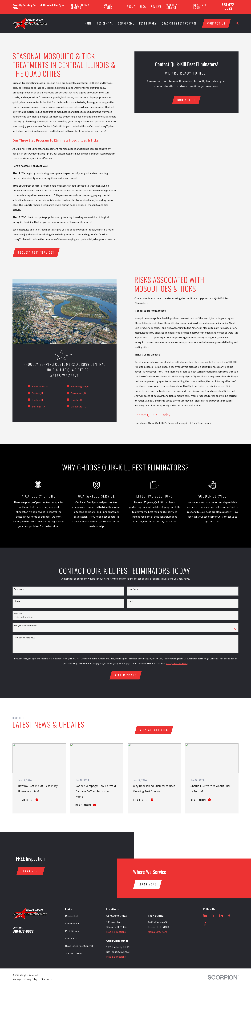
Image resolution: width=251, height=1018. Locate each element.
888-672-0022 (228, 6)
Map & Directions (116, 932)
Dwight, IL (72, 400)
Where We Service (172, 6)
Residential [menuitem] (105, 23)
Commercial (72, 923)
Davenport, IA (74, 393)
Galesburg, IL (74, 406)
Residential (71, 916)
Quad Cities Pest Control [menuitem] (179, 23)
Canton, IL (33, 393)
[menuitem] (16, 979)
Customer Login (200, 6)
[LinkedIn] (221, 915)
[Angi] (213, 923)
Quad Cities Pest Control (79, 946)
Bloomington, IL (76, 386)
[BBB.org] (205, 923)
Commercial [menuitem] (126, 23)
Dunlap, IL (33, 400)
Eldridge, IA (34, 406)
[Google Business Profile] (205, 915)
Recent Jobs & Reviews (80, 6)
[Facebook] (229, 915)
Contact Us (71, 938)
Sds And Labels (73, 953)
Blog (143, 6)
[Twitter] (213, 915)
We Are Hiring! (108, 6)
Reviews (156, 6)
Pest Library (72, 931)
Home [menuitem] (88, 23)
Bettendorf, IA (36, 386)
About (131, 6)
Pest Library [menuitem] (147, 23)
